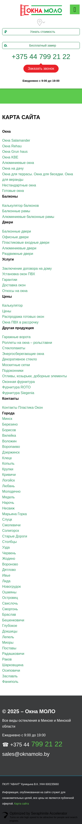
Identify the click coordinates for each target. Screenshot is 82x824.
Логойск (8, 480)
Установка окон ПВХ (18, 274)
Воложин (9, 441)
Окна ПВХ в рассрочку (20, 322)
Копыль (8, 463)
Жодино (8, 558)
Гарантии (9, 280)
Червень (9, 553)
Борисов (9, 430)
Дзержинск (11, 452)
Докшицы (9, 631)
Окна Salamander (16, 140)
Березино (10, 424)
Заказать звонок (41, 68)
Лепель (8, 637)
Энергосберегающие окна (23, 354)
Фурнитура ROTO (16, 387)
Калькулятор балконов (20, 205)
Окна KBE (10, 157)
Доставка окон (14, 285)
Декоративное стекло (19, 359)
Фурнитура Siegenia (18, 393)
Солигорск (10, 530)
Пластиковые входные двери (25, 242)
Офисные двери (15, 237)
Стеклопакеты (13, 348)
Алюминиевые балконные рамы (28, 217)
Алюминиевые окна (18, 163)
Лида (6, 581)
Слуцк (7, 519)
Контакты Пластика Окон (22, 407)
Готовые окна (13, 191)
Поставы (9, 648)
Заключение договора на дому (27, 268)
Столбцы (9, 542)
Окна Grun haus (15, 151)
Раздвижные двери (17, 254)
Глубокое (9, 626)
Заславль (10, 676)
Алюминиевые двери (19, 248)
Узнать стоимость (29, 32)
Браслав (9, 614)
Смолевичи (11, 525)
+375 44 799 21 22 (41, 57)
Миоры (8, 642)
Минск (7, 419)
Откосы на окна (15, 291)
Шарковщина (12, 665)
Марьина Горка (14, 514)
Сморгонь (10, 609)
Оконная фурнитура (18, 382)
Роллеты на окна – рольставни (27, 342)
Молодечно (11, 491)
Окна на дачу (13, 168)
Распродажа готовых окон (23, 316)
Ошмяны (9, 592)
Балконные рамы (16, 211)
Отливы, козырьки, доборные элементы (34, 376)
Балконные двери (16, 231)
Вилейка (9, 435)
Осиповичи (11, 670)
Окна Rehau (12, 146)
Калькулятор (12, 305)
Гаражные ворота (16, 337)
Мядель (8, 497)
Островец (10, 598)
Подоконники (12, 370)
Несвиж (8, 508)
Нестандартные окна (19, 185)
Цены (6, 311)
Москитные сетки (16, 365)
